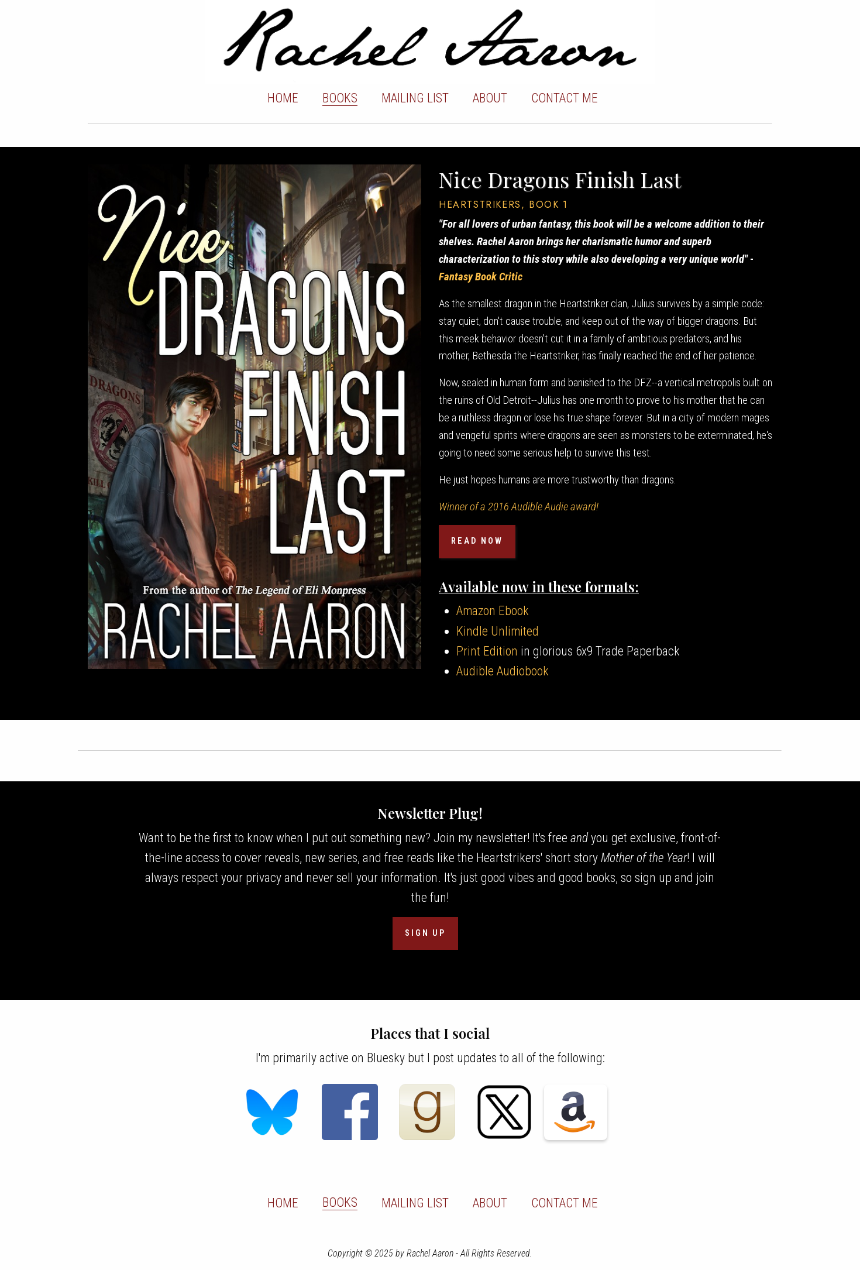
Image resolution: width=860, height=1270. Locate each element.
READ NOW (477, 541)
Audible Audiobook (502, 671)
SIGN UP (425, 933)
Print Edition (487, 651)
